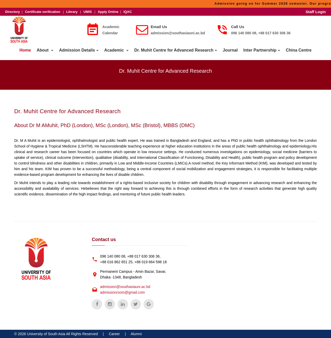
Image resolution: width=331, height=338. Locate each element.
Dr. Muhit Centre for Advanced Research (173, 50)
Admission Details (77, 50)
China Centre (299, 50)
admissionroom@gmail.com (122, 292)
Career (114, 334)
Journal (230, 50)
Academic (114, 50)
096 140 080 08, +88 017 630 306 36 (260, 33)
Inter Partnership (259, 50)
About (43, 50)
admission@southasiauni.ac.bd (178, 33)
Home (25, 50)
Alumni (136, 334)
